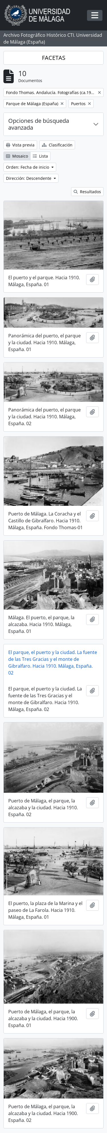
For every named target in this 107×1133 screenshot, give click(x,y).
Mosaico (17, 156)
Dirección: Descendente (29, 178)
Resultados (87, 191)
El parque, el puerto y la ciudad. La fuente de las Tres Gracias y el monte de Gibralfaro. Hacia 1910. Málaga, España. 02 (52, 662)
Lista (40, 156)
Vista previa (20, 145)
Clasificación (57, 145)
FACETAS (53, 58)
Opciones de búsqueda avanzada (38, 124)
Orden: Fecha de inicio (28, 167)
